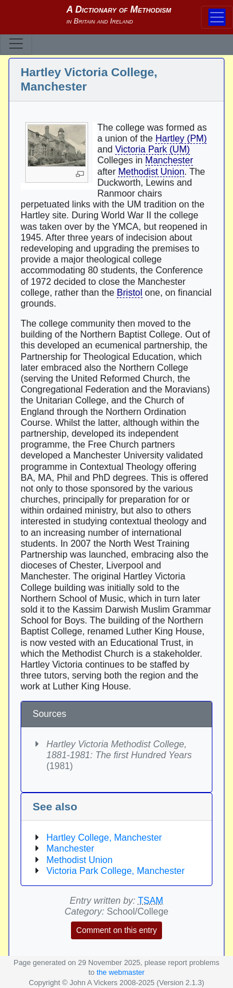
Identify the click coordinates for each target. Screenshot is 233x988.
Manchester (169, 160)
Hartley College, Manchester (104, 837)
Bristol (129, 292)
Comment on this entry (116, 930)
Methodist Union (151, 172)
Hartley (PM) (181, 138)
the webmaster (121, 972)
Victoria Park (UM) (152, 149)
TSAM (150, 900)
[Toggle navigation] (16, 43)
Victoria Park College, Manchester (115, 871)
